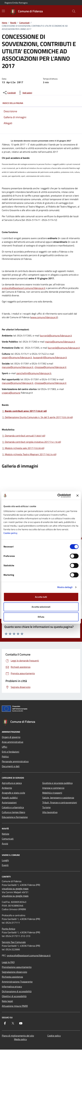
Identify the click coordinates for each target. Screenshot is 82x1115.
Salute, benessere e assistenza (58, 797)
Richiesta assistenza (12, 977)
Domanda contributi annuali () (23, 435)
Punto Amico (8, 929)
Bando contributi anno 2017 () (24, 411)
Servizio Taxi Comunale (14, 942)
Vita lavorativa (49, 812)
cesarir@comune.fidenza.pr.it (17, 357)
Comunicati (24, 22)
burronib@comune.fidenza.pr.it (56, 335)
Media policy (20, 1039)
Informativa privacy (12, 986)
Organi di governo (11, 737)
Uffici (4, 747)
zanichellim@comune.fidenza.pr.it (33, 373)
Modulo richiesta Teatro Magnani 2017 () (29, 454)
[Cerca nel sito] (73, 11)
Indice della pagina (41, 103)
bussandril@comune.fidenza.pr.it (50, 357)
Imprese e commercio (53, 788)
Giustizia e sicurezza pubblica (57, 783)
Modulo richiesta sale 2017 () (23, 448)
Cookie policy (10, 533)
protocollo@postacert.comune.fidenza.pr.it (23, 288)
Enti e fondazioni (10, 751)
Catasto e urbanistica (13, 807)
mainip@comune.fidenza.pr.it (60, 341)
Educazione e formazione (15, 817)
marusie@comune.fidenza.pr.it (17, 367)
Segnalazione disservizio (14, 972)
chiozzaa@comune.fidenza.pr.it (50, 367)
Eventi (5, 865)
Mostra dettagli (65, 587)
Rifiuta (41, 617)
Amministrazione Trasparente (17, 981)
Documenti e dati (11, 766)
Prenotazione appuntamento (16, 967)
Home (4, 22)
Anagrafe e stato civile (13, 793)
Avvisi (5, 843)
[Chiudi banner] (77, 495)
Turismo (46, 807)
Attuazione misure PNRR (15, 1006)
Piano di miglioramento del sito (18, 1035)
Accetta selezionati (41, 607)
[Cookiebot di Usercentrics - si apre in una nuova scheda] (57, 496)
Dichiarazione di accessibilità (16, 991)
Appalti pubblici (10, 797)
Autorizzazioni (9, 802)
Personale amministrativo (15, 761)
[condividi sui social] (9, 92)
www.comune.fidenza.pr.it (44, 317)
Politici (5, 756)
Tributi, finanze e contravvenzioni (59, 802)
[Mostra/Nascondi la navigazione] (3, 11)
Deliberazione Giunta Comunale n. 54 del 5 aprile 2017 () (37, 417)
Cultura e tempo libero (13, 812)
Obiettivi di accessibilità (14, 996)
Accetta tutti (41, 597)
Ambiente (7, 788)
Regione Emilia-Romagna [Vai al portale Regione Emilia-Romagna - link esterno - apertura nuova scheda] (16, 2)
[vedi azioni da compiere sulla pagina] (25, 92)
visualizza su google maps (15, 888)
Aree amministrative (12, 742)
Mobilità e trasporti (52, 793)
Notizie (5, 834)
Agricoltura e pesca (12, 783)
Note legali (7, 1001)
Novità (13, 22)
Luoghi (5, 860)
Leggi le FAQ (8, 962)
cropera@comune (11, 393)
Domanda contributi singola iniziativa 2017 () (31, 442)
